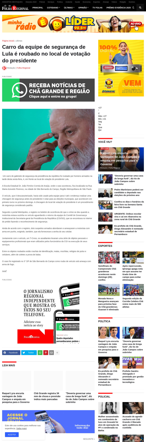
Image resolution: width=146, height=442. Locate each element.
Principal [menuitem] (38, 8)
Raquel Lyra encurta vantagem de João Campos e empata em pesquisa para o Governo (16, 397)
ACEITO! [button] (12, 434)
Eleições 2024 (31, 2)
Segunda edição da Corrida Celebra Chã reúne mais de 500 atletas (132, 302)
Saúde (77, 2)
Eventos (132, 2)
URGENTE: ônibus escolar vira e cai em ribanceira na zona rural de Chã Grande (127, 217)
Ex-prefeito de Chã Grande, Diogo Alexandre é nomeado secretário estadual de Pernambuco (128, 230)
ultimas (19, 41)
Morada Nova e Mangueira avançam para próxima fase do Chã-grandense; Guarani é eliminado (108, 304)
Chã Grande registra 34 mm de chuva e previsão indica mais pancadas (47, 396)
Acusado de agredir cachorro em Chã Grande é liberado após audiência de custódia (132, 422)
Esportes (96, 2)
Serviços (51, 2)
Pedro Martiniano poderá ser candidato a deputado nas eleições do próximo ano (128, 192)
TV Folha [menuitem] (98, 8)
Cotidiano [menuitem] (52, 8)
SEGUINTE (88, 439)
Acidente (68, 2)
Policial (42, 2)
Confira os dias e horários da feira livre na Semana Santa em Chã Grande (129, 204)
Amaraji (106, 2)
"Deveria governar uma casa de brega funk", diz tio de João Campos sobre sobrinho (80, 397)
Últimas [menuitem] (68, 8)
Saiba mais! (21, 428)
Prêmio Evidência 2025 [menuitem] (119, 8)
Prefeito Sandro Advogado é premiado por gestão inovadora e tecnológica (133, 376)
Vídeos (114, 2)
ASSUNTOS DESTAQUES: (12, 2)
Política (60, 2)
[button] (133, 7)
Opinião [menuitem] (82, 8)
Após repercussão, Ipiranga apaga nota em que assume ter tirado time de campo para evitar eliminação (132, 273)
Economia (86, 2)
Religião (123, 2)
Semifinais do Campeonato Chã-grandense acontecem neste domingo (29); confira (107, 273)
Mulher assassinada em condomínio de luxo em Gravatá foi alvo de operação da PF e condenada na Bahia (108, 423)
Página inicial (8, 41)
